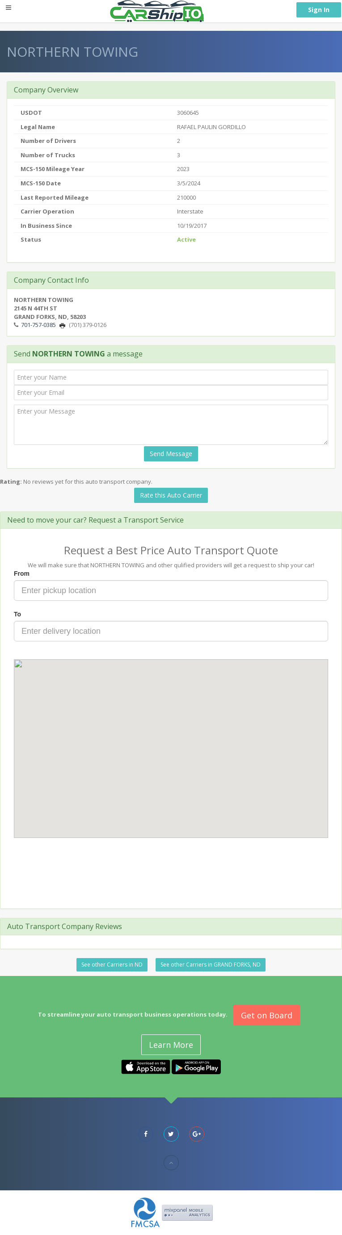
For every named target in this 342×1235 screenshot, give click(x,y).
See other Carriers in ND (112, 964)
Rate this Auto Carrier (171, 495)
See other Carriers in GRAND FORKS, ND (210, 964)
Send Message (171, 453)
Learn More (171, 1044)
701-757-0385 (38, 325)
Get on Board (266, 1015)
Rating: (11, 481)
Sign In (318, 9)
